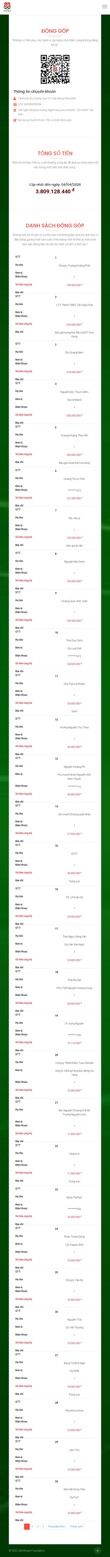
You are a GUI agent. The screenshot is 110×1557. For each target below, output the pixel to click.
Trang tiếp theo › (57, 1526)
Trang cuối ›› (77, 1526)
